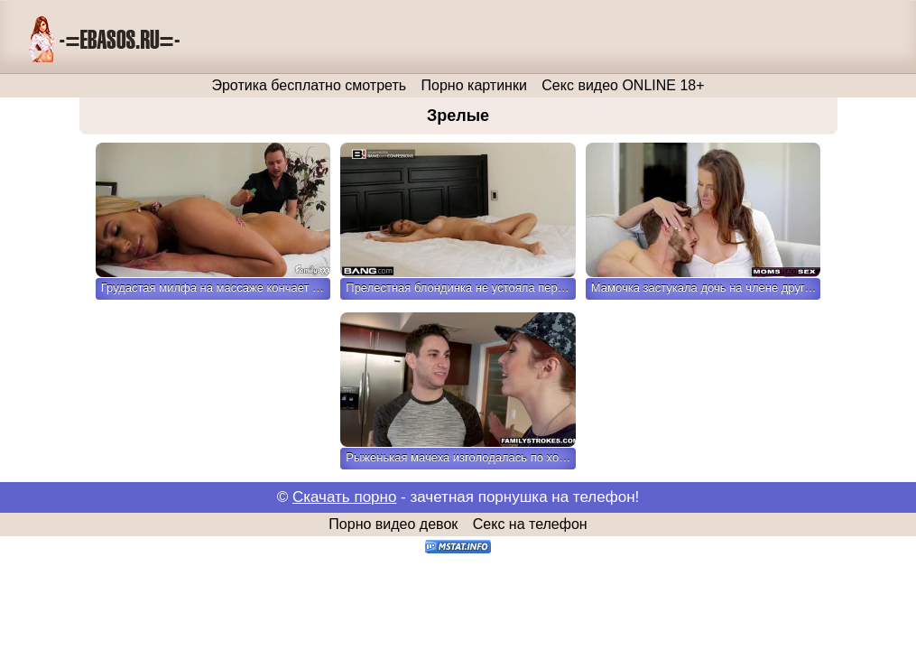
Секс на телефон (530, 524)
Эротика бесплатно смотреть (308, 85)
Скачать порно (344, 497)
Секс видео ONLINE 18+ (622, 85)
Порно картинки (474, 85)
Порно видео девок (393, 524)
